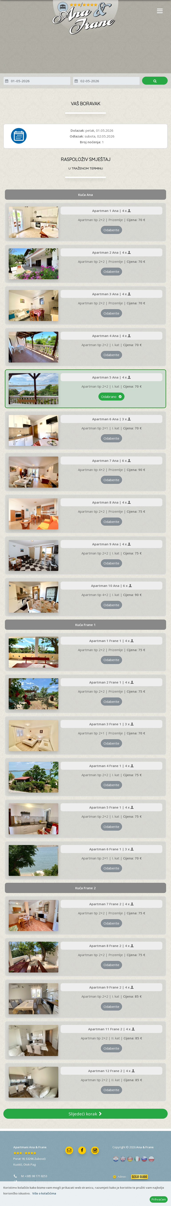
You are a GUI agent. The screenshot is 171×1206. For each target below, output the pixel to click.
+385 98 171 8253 (36, 1176)
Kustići (17, 1164)
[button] (159, 11)
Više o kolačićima (44, 1193)
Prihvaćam (159, 1199)
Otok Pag (29, 1164)
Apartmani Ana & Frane (30, 1147)
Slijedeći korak (85, 1113)
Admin (119, 1177)
